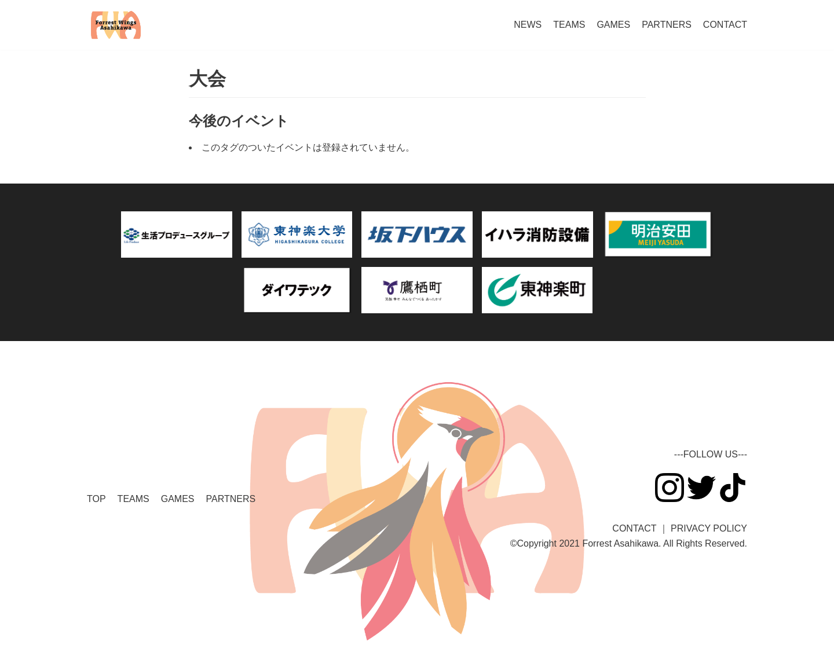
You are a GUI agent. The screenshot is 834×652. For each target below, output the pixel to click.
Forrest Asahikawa (620, 543)
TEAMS (569, 25)
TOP (96, 499)
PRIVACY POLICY (709, 528)
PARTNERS (667, 25)
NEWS (528, 25)
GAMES (613, 25)
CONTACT (725, 25)
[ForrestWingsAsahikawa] (116, 24)
